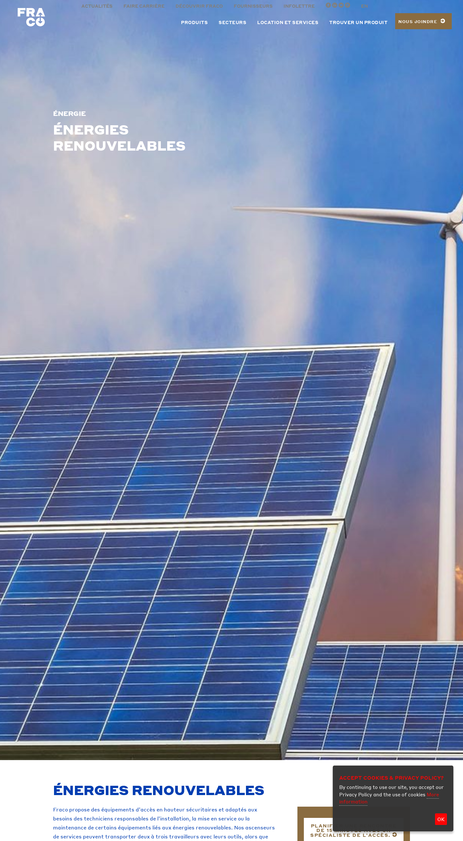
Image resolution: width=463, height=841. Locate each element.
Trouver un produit (358, 22)
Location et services (287, 22)
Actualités (97, 6)
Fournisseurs (253, 6)
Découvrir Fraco (199, 6)
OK (441, 819)
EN (364, 6)
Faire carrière (144, 6)
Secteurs (232, 22)
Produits (194, 22)
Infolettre (299, 6)
